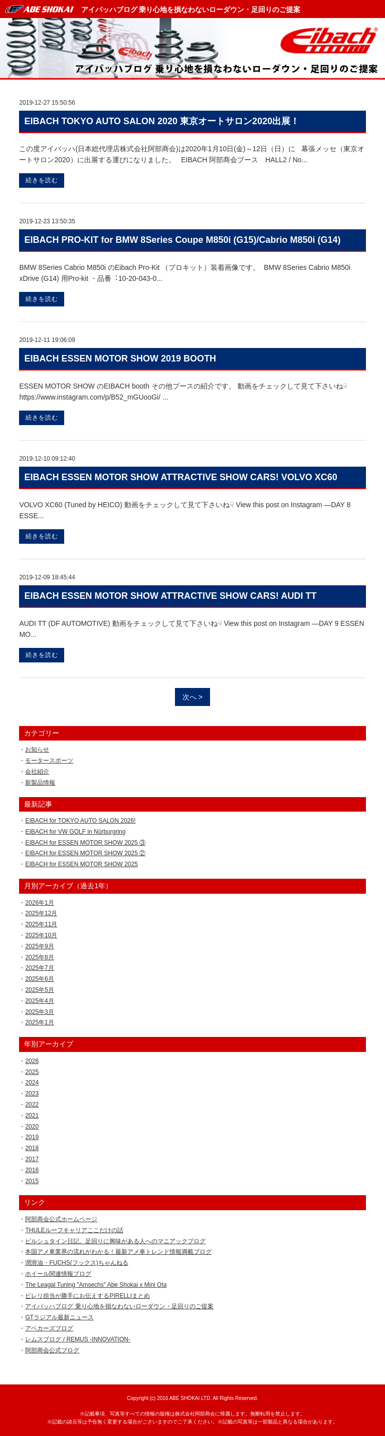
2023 (32, 1093)
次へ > (192, 697)
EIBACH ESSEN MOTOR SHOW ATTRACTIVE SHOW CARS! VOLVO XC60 (180, 477)
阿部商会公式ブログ (52, 1350)
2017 (32, 1159)
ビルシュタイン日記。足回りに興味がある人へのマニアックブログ (115, 1241)
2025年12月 (41, 913)
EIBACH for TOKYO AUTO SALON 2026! (80, 820)
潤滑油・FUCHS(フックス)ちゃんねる (76, 1262)
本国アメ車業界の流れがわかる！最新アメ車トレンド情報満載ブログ (118, 1251)
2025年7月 (39, 967)
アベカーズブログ (49, 1328)
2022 (32, 1104)
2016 (32, 1170)
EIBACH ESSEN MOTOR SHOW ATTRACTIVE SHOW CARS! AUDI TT (170, 596)
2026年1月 (39, 902)
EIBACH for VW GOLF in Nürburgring (75, 831)
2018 (32, 1148)
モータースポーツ (49, 760)
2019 (32, 1137)
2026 (32, 1060)
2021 (32, 1115)
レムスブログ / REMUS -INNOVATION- (77, 1339)
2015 (32, 1181)
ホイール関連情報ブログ (58, 1273)
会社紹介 (37, 771)
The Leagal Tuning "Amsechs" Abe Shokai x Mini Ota (95, 1284)
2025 (32, 1071)
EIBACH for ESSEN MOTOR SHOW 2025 (81, 864)
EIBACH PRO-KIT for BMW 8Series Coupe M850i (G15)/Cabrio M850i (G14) (182, 240)
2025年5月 (39, 989)
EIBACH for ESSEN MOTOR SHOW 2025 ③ (85, 842)
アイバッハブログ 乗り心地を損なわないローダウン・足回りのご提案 (191, 10)
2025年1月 (39, 1022)
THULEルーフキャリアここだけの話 (74, 1230)
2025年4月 (39, 1000)
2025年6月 (39, 978)
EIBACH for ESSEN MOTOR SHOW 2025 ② (85, 853)
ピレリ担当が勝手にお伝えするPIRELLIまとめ (87, 1295)
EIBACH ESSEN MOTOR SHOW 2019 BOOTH (120, 358)
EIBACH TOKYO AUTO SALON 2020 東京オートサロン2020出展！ (161, 121)
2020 (32, 1126)
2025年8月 (39, 957)
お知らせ (37, 749)
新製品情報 (40, 782)
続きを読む (42, 180)
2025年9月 (39, 946)
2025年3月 (39, 1011)
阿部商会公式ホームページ (61, 1219)
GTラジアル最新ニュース (59, 1317)
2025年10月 (41, 935)
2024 (32, 1082)
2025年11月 (41, 924)
